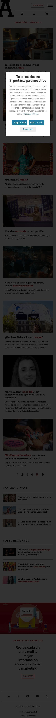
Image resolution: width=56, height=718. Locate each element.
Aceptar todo (20, 122)
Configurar (28, 129)
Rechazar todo (36, 122)
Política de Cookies (30, 114)
